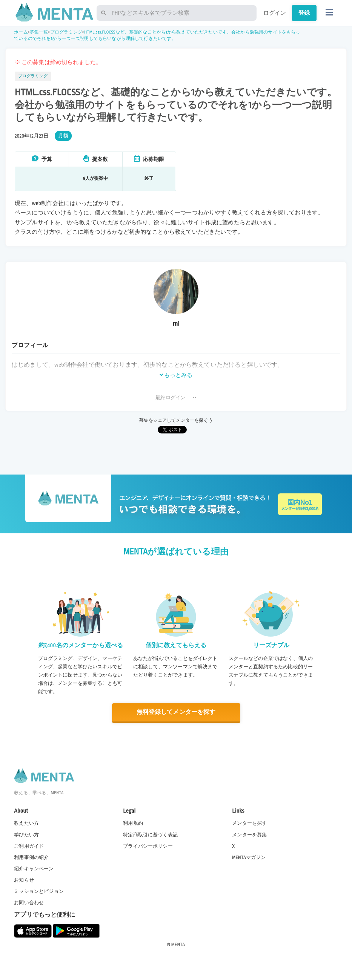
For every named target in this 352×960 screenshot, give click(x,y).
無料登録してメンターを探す (176, 712)
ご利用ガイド (29, 845)
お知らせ (24, 879)
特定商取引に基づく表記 (150, 834)
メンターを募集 (249, 834)
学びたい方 (26, 834)
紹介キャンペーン (34, 868)
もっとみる (176, 375)
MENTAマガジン (249, 857)
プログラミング (66, 32)
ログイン (274, 13)
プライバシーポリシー (148, 845)
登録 (304, 13)
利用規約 (133, 823)
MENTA (178, 944)
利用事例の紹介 (31, 857)
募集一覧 (39, 32)
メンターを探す (249, 823)
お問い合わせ (29, 902)
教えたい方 (26, 823)
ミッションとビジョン (39, 891)
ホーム (21, 32)
